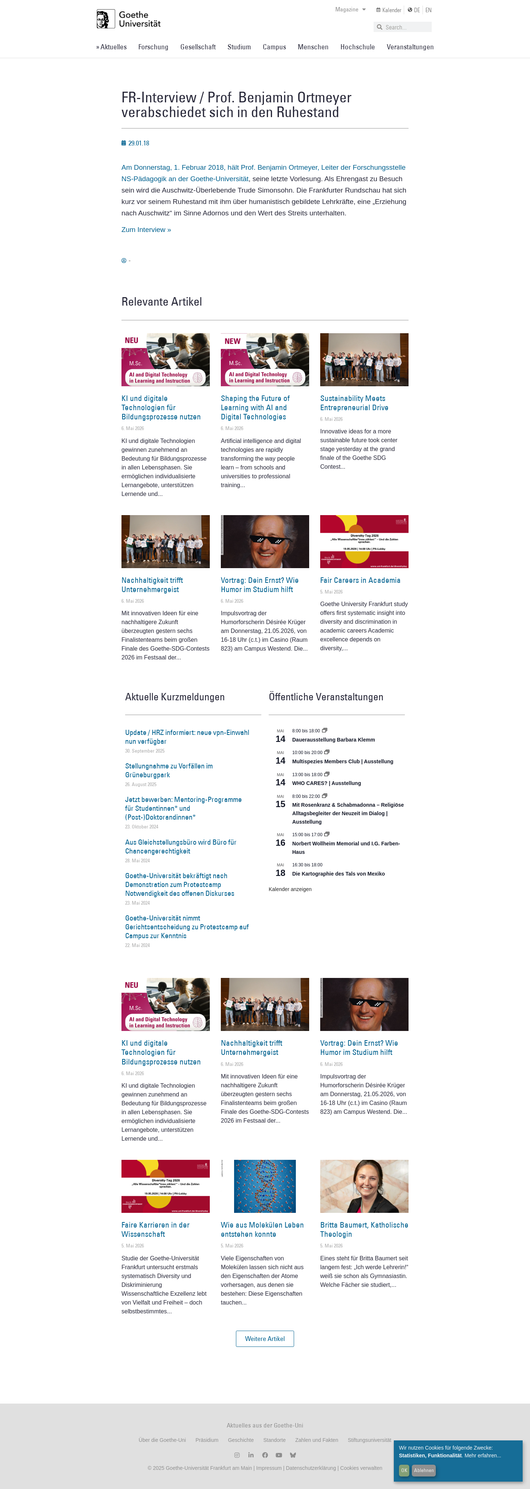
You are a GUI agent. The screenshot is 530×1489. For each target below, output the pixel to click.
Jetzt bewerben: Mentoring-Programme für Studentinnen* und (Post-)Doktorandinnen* (183, 808)
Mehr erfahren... (482, 1455)
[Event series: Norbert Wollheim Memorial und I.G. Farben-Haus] (326, 834)
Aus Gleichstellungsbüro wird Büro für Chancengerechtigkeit (181, 846)
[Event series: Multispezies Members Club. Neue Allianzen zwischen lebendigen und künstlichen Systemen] (326, 752)
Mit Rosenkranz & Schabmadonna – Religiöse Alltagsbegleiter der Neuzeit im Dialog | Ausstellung (348, 813)
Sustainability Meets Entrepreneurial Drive (354, 402)
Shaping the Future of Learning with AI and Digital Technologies (255, 407)
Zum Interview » (146, 229)
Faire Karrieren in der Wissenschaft (155, 1229)
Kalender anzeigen (290, 889)
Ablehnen (424, 1470)
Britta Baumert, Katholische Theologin (364, 1229)
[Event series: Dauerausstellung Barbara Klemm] (324, 730)
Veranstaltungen (410, 46)
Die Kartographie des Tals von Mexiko (338, 874)
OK (404, 1470)
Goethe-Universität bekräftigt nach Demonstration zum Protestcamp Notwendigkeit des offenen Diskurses (179, 884)
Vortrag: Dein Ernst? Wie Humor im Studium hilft (260, 584)
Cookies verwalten (361, 1468)
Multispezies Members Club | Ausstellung (342, 761)
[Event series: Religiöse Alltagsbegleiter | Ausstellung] (324, 796)
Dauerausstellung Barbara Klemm (333, 740)
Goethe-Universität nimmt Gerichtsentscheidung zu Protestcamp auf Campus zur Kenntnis (187, 926)
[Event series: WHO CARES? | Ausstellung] (326, 774)
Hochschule (357, 46)
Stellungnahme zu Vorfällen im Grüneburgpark (169, 770)
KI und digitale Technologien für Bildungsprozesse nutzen (161, 407)
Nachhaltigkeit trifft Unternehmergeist (152, 584)
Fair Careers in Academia (360, 580)
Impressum (268, 1468)
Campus (274, 46)
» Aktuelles (111, 46)
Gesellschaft (198, 46)
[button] (265, 1339)
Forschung (153, 46)
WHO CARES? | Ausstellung (326, 783)
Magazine (350, 9)
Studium (239, 46)
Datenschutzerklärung (311, 1468)
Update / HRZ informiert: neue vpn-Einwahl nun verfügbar (187, 737)
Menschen (313, 46)
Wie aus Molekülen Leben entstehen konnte (262, 1229)
